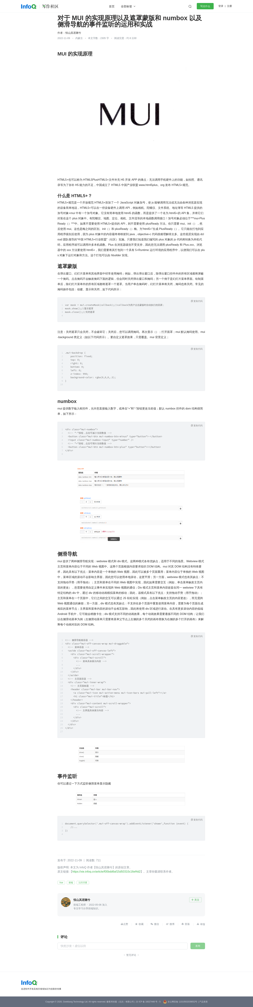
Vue (61, 882)
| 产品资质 (202, 1001)
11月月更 (83, 882)
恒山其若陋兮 (73, 32)
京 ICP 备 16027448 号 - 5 (148, 1001)
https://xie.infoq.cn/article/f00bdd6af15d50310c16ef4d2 (106, 871)
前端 (71, 882)
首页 (112, 6)
